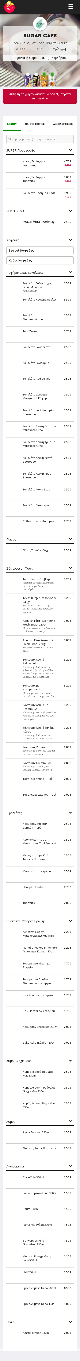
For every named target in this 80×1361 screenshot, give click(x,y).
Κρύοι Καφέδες (20, 260)
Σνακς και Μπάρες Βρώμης (26, 921)
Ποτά (10, 1322)
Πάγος (11, 539)
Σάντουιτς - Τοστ (19, 568)
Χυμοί (10, 1121)
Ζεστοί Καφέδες (21, 250)
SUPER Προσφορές (20, 150)
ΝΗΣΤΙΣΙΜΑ (15, 211)
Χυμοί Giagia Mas (18, 1061)
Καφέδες (12, 240)
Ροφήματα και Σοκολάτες (24, 272)
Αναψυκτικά (15, 1166)
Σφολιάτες (14, 813)
